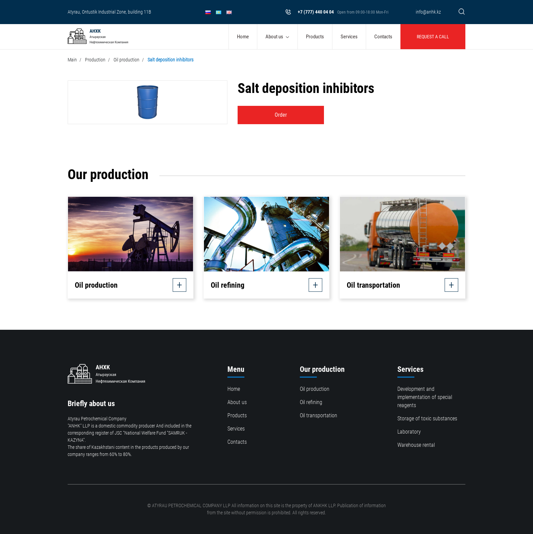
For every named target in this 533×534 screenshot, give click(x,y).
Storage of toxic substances (427, 418)
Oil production (126, 59)
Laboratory (409, 431)
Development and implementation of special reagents (424, 397)
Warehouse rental (416, 445)
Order (281, 115)
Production (95, 59)
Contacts (383, 37)
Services (349, 37)
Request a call (433, 36)
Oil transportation (318, 415)
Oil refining (311, 402)
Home (243, 37)
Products (315, 37)
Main (72, 59)
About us (274, 37)
